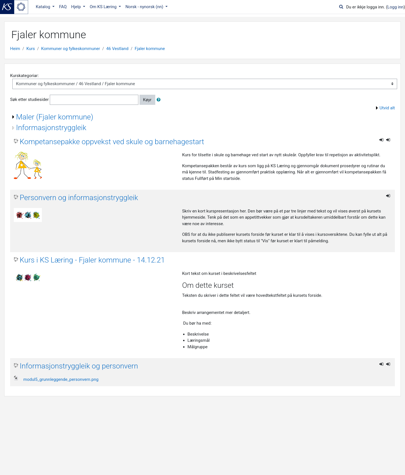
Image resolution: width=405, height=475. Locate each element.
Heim (15, 48)
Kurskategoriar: (24, 75)
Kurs (30, 48)
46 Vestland (117, 48)
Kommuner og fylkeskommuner (70, 48)
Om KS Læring (104, 6)
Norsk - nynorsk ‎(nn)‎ (144, 6)
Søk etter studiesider (29, 99)
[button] (159, 99)
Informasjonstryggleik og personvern (79, 366)
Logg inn (395, 7)
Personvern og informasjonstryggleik (79, 197)
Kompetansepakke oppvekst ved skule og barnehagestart (112, 141)
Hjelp (76, 6)
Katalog (43, 6)
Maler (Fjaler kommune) (54, 117)
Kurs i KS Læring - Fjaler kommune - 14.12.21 (92, 260)
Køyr (147, 99)
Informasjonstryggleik (51, 127)
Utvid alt (387, 107)
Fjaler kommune (150, 48)
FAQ (63, 6)
